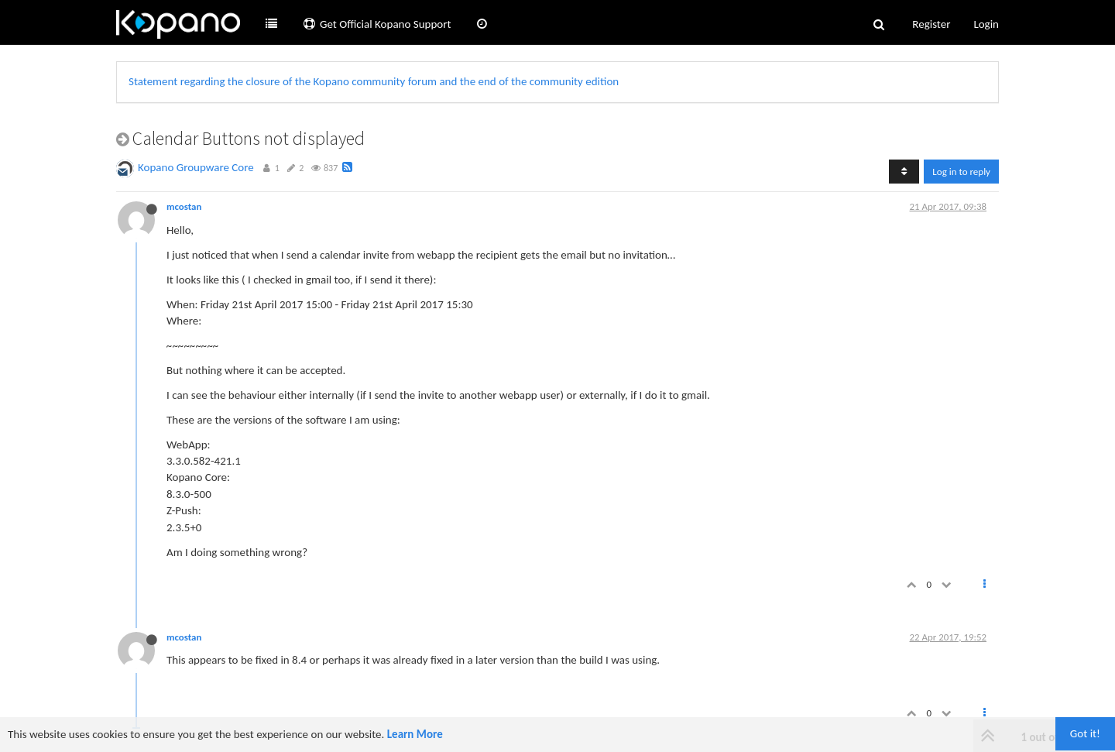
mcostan (183, 206)
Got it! (1085, 733)
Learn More (415, 734)
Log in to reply (961, 171)
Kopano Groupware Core (196, 167)
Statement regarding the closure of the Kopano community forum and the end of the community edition (374, 81)
